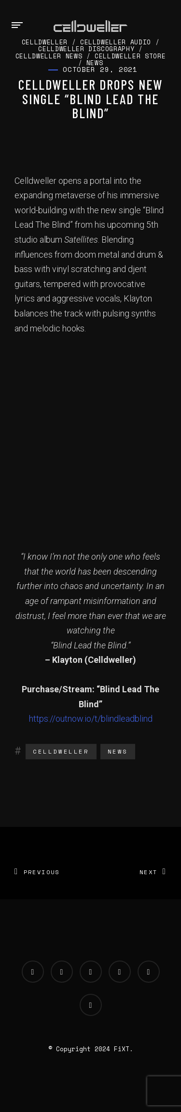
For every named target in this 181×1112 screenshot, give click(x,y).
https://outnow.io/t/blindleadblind (91, 719)
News (118, 751)
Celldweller (61, 751)
